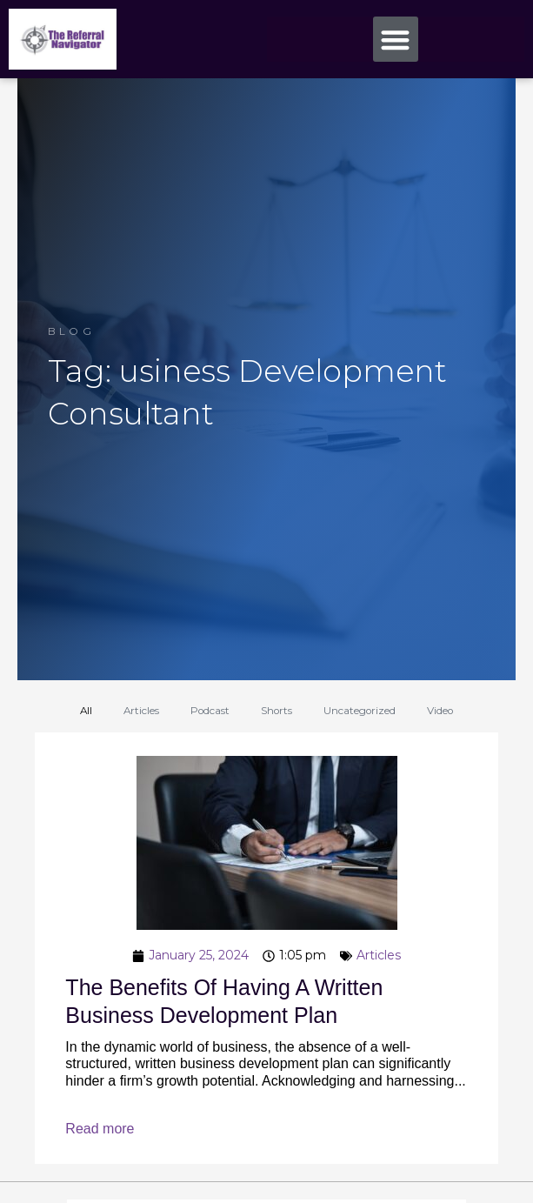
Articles (141, 711)
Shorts (276, 711)
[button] (396, 40)
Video (440, 711)
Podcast (210, 711)
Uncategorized (359, 711)
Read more (99, 1128)
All (86, 711)
